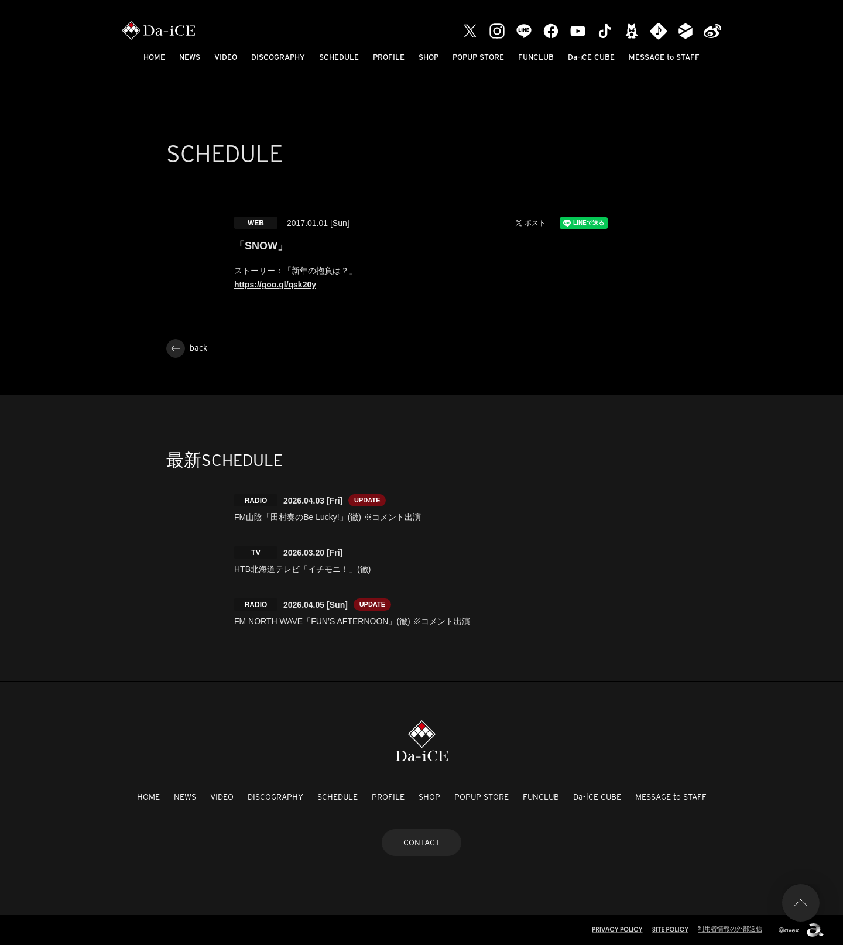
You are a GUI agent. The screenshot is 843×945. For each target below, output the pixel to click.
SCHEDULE (339, 57)
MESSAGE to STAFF (664, 57)
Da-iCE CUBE (591, 57)
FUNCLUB (536, 57)
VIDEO (225, 57)
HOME (154, 57)
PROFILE (389, 57)
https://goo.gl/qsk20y (275, 284)
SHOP (428, 57)
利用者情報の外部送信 (730, 928)
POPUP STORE (478, 57)
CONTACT (421, 842)
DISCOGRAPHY (278, 57)
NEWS (189, 57)
